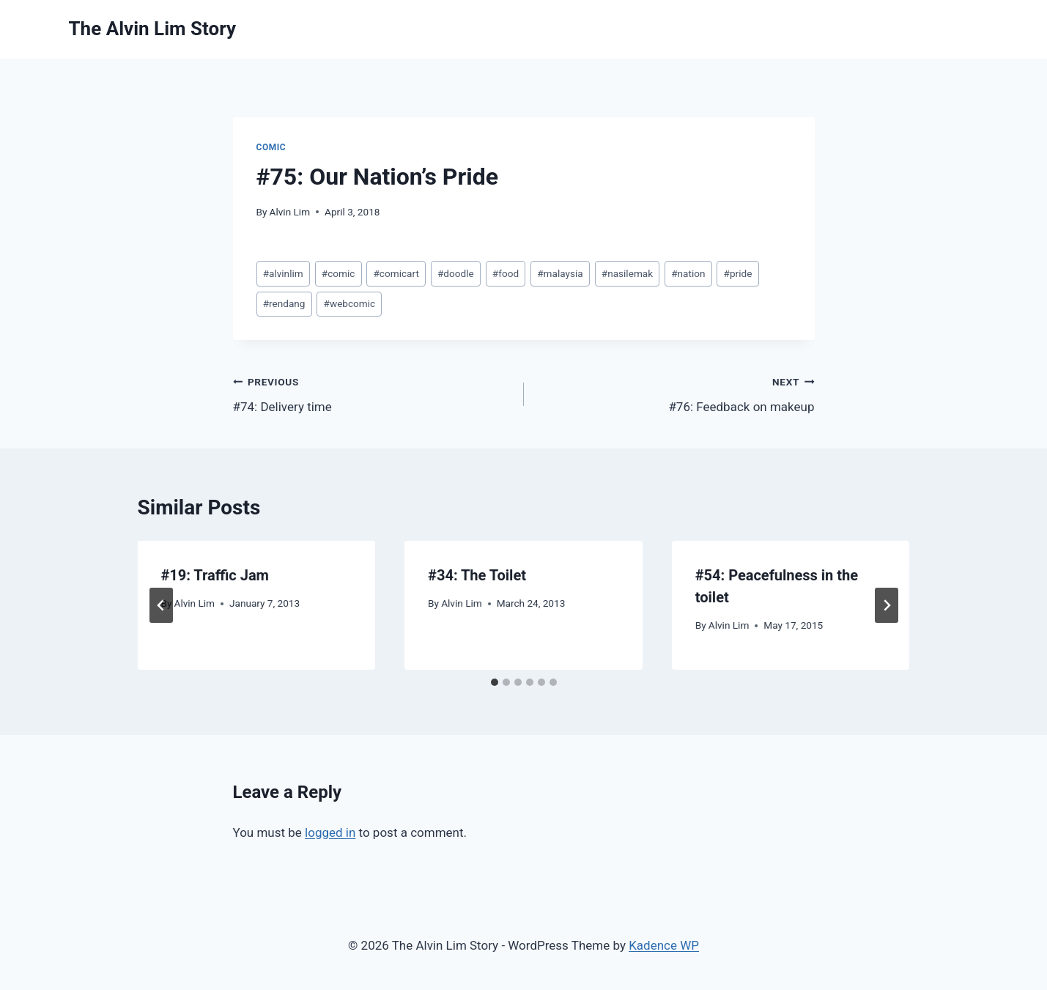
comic (338, 273)
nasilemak (627, 273)
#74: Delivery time (372, 393)
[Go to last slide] (161, 605)
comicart (395, 273)
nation (688, 273)
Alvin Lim (290, 212)
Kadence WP (664, 945)
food (505, 273)
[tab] (494, 682)
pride (738, 273)
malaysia (559, 273)
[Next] (886, 605)
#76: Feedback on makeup (675, 393)
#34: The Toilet (477, 575)
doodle (455, 273)
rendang (284, 303)
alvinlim (283, 273)
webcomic (350, 303)
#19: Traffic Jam (215, 575)
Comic (271, 147)
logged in (330, 832)
